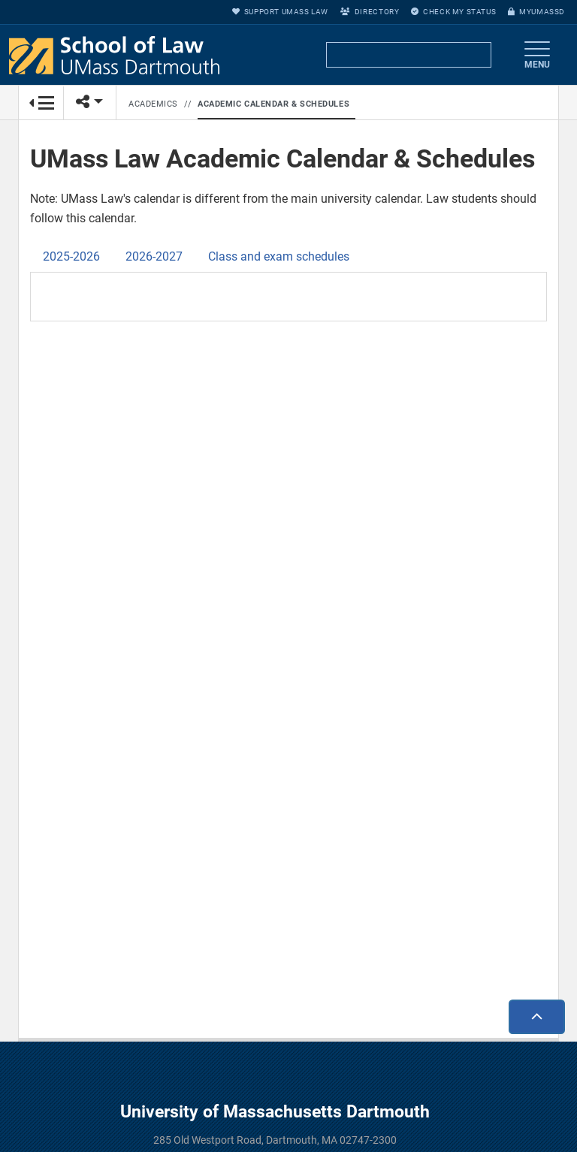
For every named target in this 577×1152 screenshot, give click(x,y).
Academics (153, 104)
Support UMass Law (280, 12)
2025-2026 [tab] (71, 256)
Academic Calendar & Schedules (273, 104)
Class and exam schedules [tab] (278, 256)
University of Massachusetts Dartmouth (275, 1112)
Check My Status (453, 12)
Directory (369, 12)
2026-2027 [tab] (154, 256)
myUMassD (536, 12)
